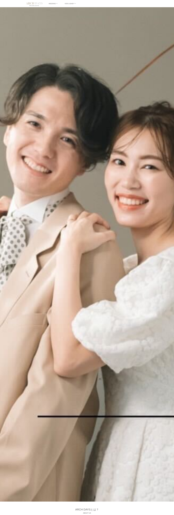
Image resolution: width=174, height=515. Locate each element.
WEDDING (53, 3)
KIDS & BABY (70, 3)
